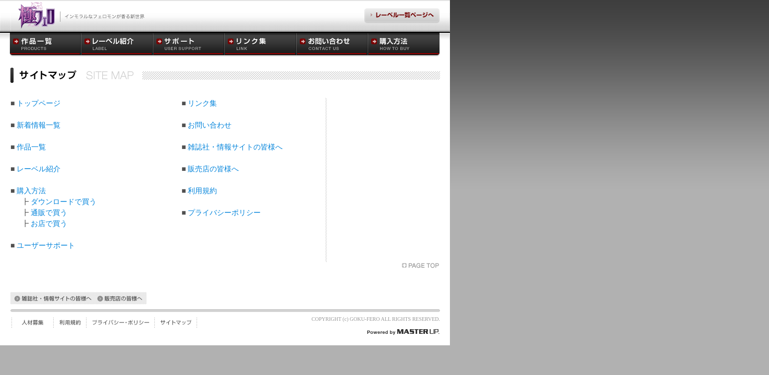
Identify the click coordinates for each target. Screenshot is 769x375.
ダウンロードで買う (63, 202)
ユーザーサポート (46, 245)
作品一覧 (31, 147)
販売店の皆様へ (213, 169)
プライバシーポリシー (224, 213)
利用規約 (202, 191)
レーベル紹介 (38, 169)
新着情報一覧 (38, 125)
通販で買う (49, 213)
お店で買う (49, 224)
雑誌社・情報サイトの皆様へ (235, 147)
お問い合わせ (209, 125)
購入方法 (31, 191)
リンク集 (202, 103)
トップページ (38, 103)
